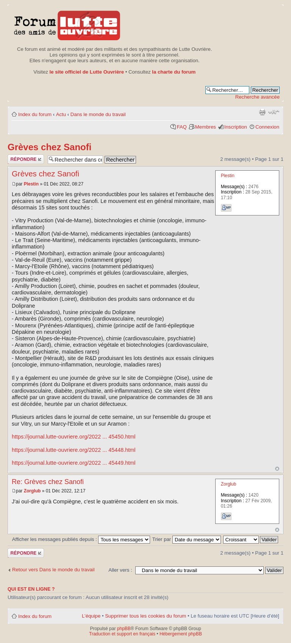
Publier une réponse (26, 159)
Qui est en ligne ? (31, 589)
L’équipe (91, 616)
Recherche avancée (257, 97)
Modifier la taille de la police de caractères (273, 111)
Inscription (235, 127)
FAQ (181, 127)
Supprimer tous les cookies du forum (145, 616)
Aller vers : (120, 570)
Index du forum (35, 114)
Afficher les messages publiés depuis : (81, 539)
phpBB (124, 628)
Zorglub (32, 491)
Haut (277, 469)
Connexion (267, 127)
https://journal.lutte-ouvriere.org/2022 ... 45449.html (73, 463)
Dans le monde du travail (98, 114)
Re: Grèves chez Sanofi (48, 482)
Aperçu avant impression (262, 111)
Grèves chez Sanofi (49, 147)
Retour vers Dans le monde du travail (53, 569)
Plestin (31, 184)
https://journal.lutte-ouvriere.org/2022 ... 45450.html (73, 437)
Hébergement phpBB (181, 634)
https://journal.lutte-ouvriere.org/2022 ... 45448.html (73, 450)
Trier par (186, 539)
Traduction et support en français (122, 634)
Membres (205, 127)
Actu (61, 114)
